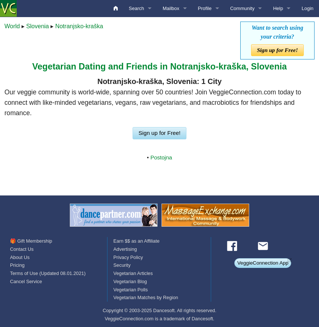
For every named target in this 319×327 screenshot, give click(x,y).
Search (136, 8)
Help (278, 8)
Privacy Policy (128, 257)
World (12, 26)
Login (307, 8)
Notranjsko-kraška (79, 26)
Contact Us (21, 249)
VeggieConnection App (263, 263)
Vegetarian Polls (130, 289)
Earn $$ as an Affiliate (136, 241)
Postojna (161, 157)
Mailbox (171, 8)
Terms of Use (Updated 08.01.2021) (47, 273)
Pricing (17, 265)
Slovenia (37, 26)
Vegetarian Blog (130, 281)
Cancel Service (26, 281)
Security (121, 265)
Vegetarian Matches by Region (145, 297)
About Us (20, 257)
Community (242, 8)
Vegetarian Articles (133, 273)
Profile (205, 8)
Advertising (125, 249)
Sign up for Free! (277, 50)
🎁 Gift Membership (31, 241)
